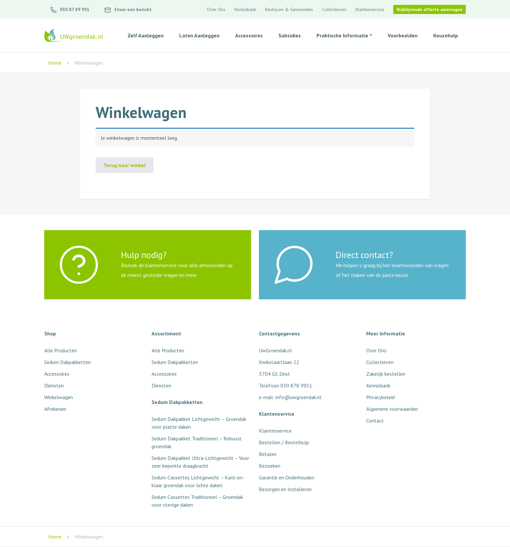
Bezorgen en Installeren (285, 489)
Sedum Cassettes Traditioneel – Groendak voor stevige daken (197, 501)
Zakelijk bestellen (385, 374)
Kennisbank (245, 9)
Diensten (54, 385)
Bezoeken (269, 465)
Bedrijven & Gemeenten (289, 9)
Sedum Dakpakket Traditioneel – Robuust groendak (197, 442)
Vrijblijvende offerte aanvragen (429, 9)
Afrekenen (55, 409)
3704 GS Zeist (274, 374)
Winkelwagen (58, 397)
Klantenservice (370, 9)
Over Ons (216, 9)
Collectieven (334, 9)
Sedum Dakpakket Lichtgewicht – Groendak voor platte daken (199, 423)
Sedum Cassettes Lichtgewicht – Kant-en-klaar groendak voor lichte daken (198, 481)
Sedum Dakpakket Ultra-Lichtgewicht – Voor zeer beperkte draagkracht (200, 462)
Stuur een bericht (128, 9)
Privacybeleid (380, 397)
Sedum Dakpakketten (67, 362)
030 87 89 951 (69, 9)
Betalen (267, 454)
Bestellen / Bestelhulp (284, 442)
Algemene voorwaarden (392, 409)
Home (54, 62)
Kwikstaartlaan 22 (279, 362)
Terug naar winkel (124, 165)
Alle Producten (60, 350)
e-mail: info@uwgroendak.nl (290, 397)
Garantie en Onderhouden (286, 477)
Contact (375, 420)
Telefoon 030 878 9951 (285, 385)
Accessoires (56, 374)
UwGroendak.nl (275, 350)
